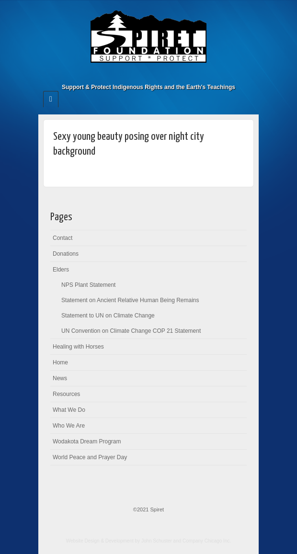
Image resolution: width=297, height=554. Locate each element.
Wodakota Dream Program (87, 441)
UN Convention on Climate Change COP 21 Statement (131, 331)
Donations (66, 253)
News (60, 378)
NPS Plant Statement (88, 285)
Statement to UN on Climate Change (108, 315)
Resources (66, 394)
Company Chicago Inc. (207, 540)
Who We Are (69, 425)
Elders (61, 269)
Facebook (149, 73)
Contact (62, 238)
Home (60, 362)
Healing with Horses (78, 346)
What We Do (69, 410)
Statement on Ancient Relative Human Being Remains (130, 300)
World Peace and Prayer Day (90, 457)
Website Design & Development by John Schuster (119, 540)
